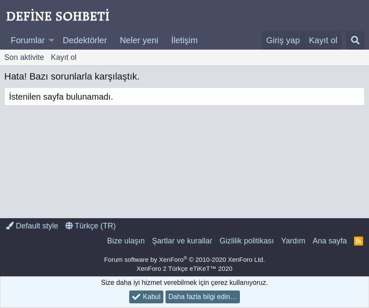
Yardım (293, 241)
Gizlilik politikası (246, 241)
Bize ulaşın (126, 241)
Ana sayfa (330, 241)
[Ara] (355, 40)
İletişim (184, 40)
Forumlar (28, 40)
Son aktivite (24, 57)
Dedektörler (85, 40)
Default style (32, 226)
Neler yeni (139, 40)
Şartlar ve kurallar (182, 241)
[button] (51, 40)
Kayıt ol (64, 57)
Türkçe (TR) (90, 226)
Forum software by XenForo (184, 259)
